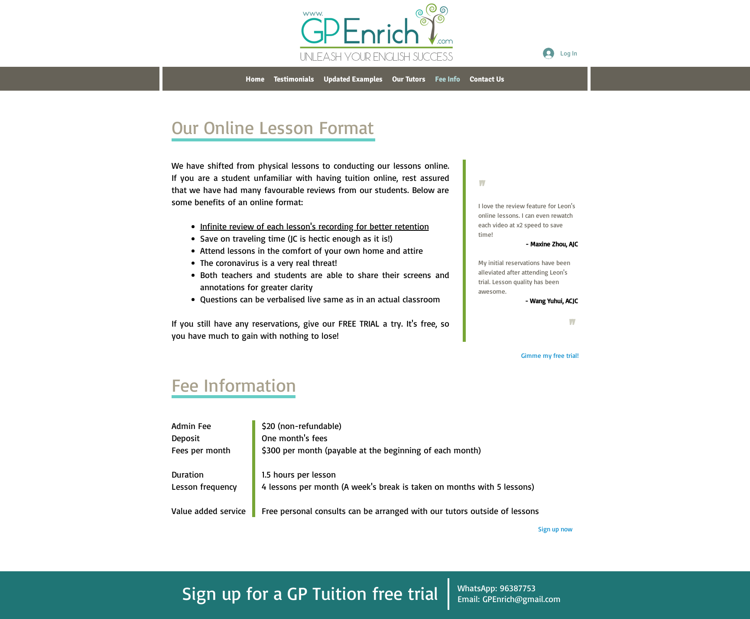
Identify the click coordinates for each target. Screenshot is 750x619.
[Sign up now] (555, 529)
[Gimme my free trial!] (550, 355)
